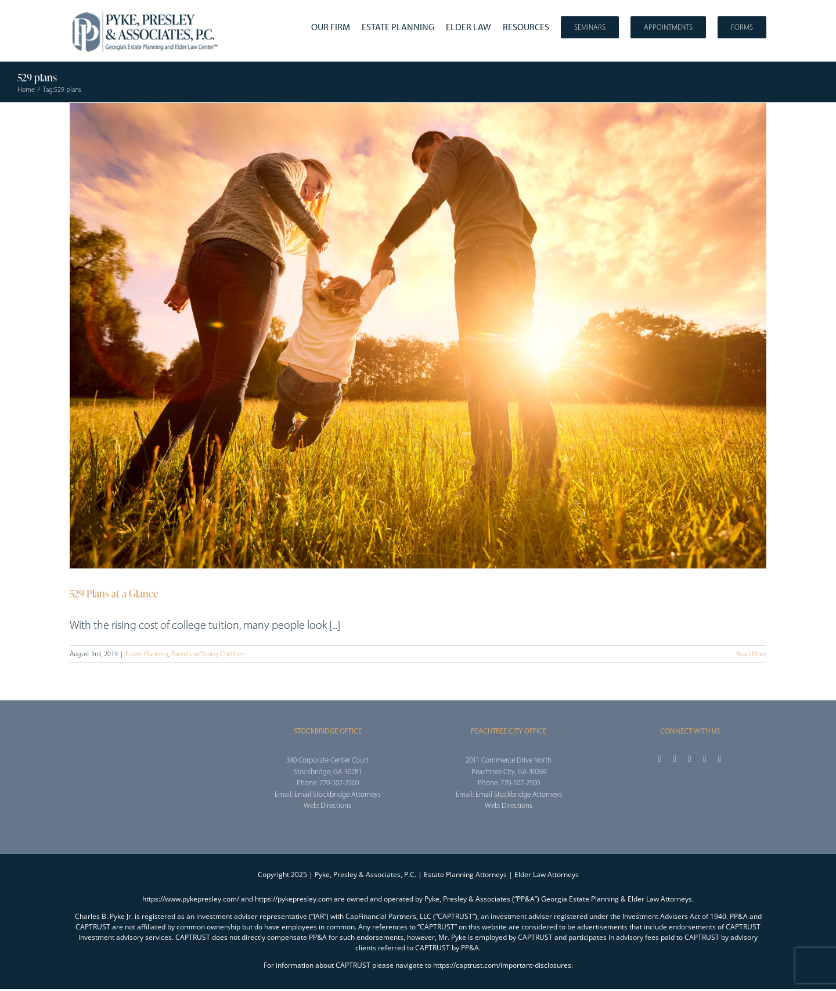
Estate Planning (146, 654)
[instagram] (689, 759)
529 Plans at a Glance (114, 593)
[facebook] (659, 759)
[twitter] (674, 759)
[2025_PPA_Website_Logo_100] (146, 12)
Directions (335, 805)
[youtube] (705, 759)
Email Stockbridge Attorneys (337, 794)
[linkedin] (720, 759)
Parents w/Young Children (207, 654)
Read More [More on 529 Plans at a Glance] (751, 654)
